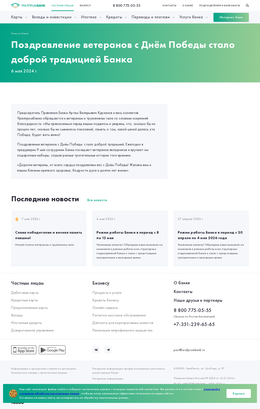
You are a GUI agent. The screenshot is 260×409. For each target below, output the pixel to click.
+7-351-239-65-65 (194, 324)
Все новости (97, 200)
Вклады (17, 315)
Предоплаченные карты (29, 307)
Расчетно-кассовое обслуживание (119, 315)
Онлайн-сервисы (105, 307)
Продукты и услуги (107, 292)
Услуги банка (191, 17)
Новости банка (20, 33)
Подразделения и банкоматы (219, 5)
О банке (187, 5)
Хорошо (239, 393)
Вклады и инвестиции (52, 17)
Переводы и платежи (151, 17)
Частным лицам (62, 5)
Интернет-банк (231, 17)
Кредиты (114, 17)
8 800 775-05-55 (127, 5)
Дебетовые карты (25, 292)
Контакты (169, 5)
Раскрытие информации (107, 378)
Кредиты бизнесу (105, 300)
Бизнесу (85, 5)
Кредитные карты (24, 300)
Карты (17, 17)
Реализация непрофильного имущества (122, 330)
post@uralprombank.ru (189, 350)
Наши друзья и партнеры (198, 300)
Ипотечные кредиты (26, 322)
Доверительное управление (32, 330)
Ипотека (89, 17)
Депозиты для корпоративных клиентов (123, 322)
